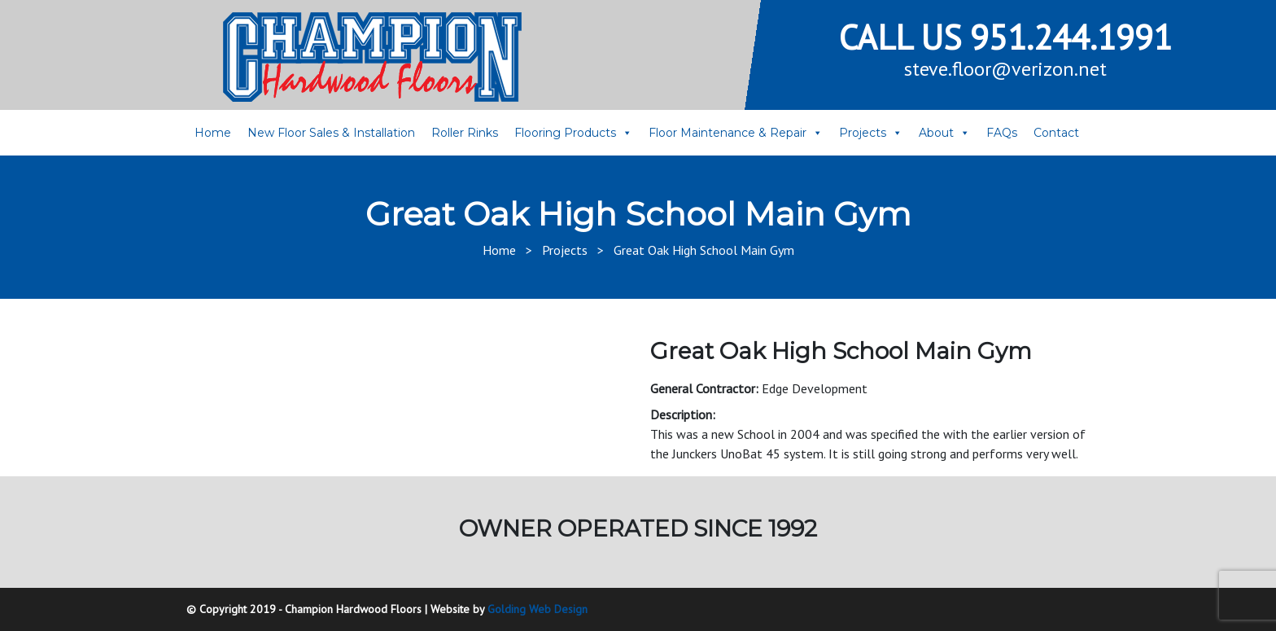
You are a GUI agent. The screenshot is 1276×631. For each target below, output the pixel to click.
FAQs (1001, 132)
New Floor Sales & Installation (331, 132)
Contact (1056, 132)
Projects (862, 132)
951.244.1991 (1071, 37)
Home (212, 132)
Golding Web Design (537, 609)
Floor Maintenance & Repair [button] (727, 132)
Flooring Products (565, 132)
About (936, 132)
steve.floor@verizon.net (1005, 68)
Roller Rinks (464, 132)
